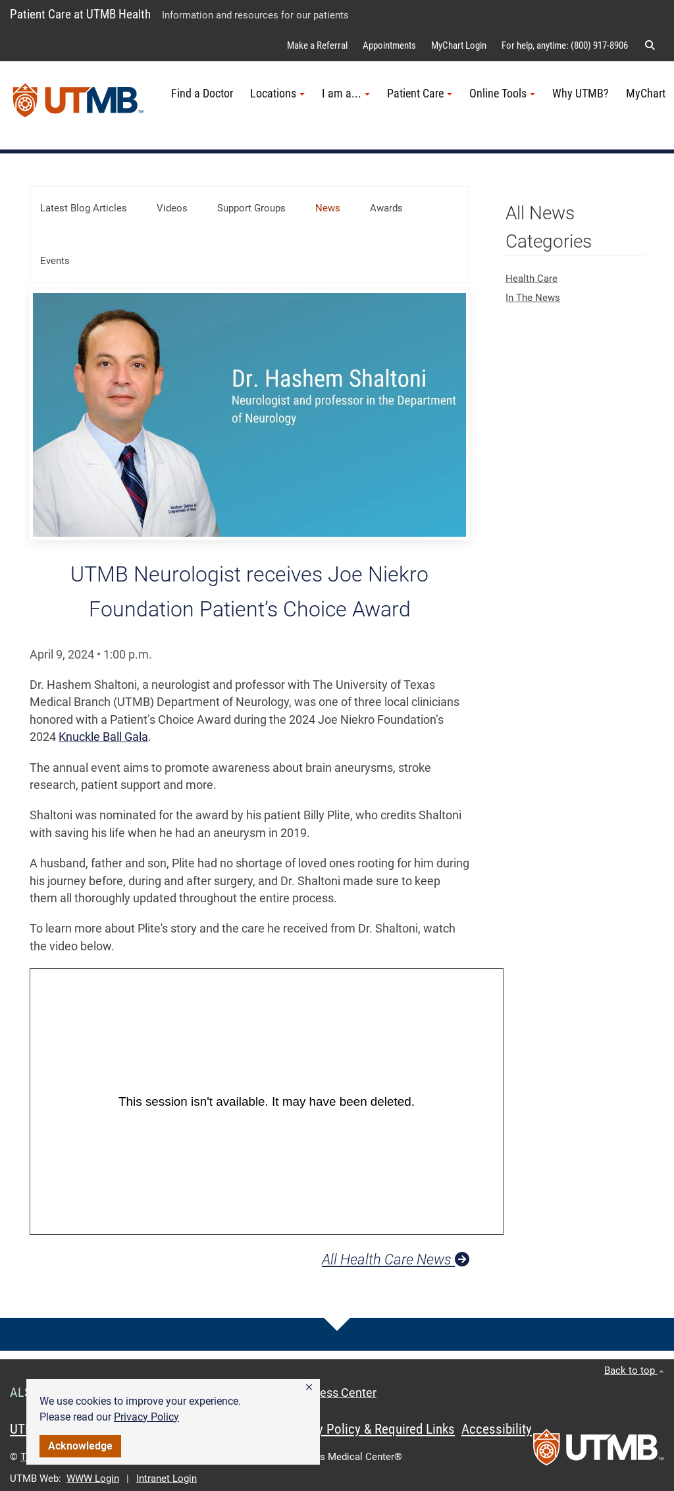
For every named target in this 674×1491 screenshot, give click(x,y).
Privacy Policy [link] (146, 1417)
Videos (172, 208)
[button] (309, 1387)
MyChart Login (458, 45)
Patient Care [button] (419, 93)
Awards (386, 208)
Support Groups (251, 208)
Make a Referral (317, 45)
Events (55, 261)
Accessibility (496, 1429)
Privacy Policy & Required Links (369, 1429)
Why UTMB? (580, 93)
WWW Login (92, 1478)
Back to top (634, 1370)
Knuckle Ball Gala (103, 737)
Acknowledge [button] (80, 1446)
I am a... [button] (346, 93)
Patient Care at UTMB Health (80, 14)
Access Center (338, 1392)
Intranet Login (166, 1478)
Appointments (389, 45)
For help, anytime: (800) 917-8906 (565, 45)
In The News (533, 298)
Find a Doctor (202, 93)
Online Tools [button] (502, 93)
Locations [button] (277, 93)
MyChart (645, 93)
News (327, 208)
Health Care (531, 279)
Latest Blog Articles (83, 208)
